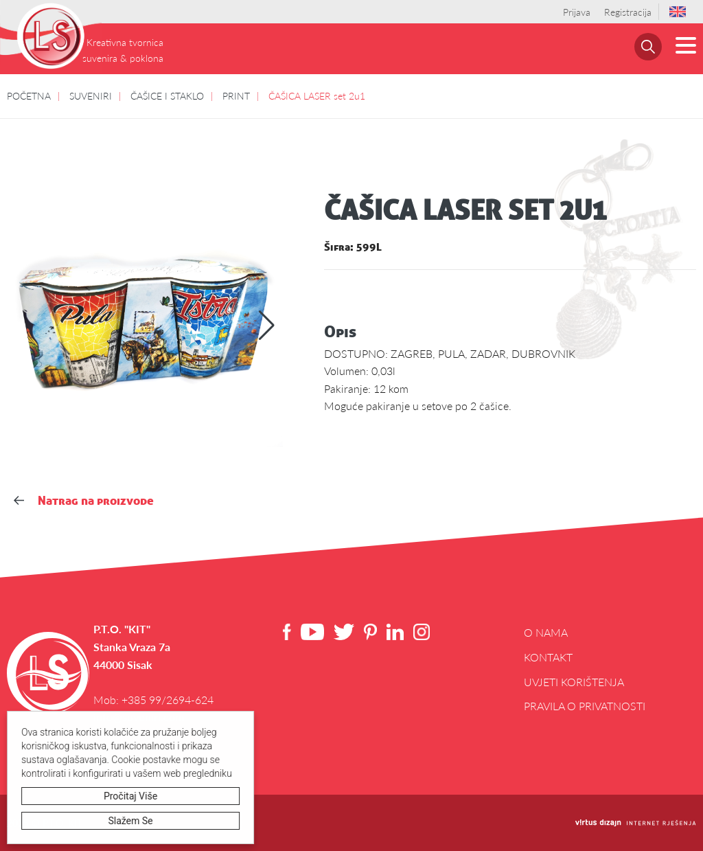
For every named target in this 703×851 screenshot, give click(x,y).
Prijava (576, 12)
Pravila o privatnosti (584, 706)
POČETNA (29, 95)
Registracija (628, 12)
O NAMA (546, 632)
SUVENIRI (90, 95)
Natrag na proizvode (84, 500)
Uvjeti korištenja (574, 682)
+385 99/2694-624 (168, 699)
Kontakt (548, 657)
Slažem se (130, 820)
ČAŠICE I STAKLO (167, 95)
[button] (266, 325)
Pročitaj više (130, 796)
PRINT (236, 95)
